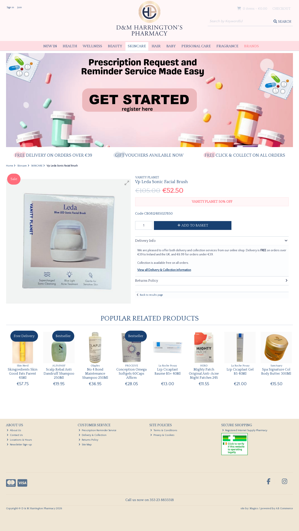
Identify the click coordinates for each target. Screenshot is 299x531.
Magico (254, 508)
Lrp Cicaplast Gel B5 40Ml (240, 371)
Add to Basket (192, 225)
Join (19, 7)
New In (50, 46)
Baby (171, 46)
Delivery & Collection (92, 435)
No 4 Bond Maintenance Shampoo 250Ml (95, 374)
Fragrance (227, 46)
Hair (156, 46)
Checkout (281, 9)
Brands (251, 46)
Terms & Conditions (163, 430)
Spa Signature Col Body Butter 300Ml (276, 371)
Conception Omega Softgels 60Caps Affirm (131, 374)
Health (70, 46)
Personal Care (196, 46)
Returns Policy (88, 439)
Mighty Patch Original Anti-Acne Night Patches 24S (204, 374)
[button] (126, 182)
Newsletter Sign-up (19, 444)
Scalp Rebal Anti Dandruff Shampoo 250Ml (59, 374)
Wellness (92, 46)
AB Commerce (284, 508)
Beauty (115, 46)
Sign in (10, 7)
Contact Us (15, 435)
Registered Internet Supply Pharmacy (244, 430)
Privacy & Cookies (162, 435)
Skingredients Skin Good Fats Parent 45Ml (22, 374)
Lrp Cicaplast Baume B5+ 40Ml (168, 371)
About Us (14, 430)
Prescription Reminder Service (97, 430)
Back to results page (151, 295)
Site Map (85, 444)
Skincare (137, 46)
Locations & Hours (19, 439)
